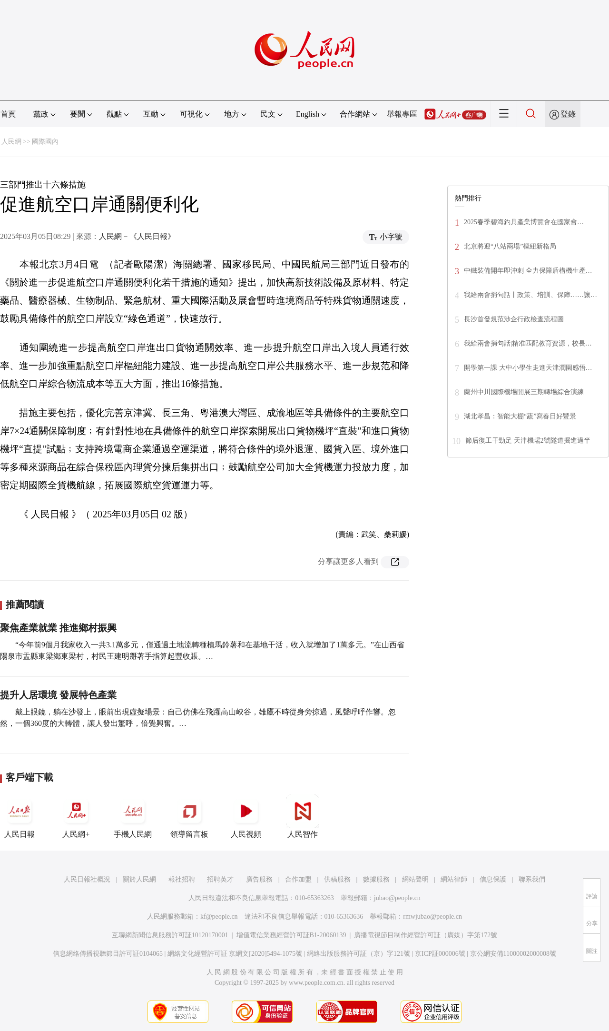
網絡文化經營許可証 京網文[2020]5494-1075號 (235, 953)
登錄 (568, 114)
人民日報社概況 (87, 879)
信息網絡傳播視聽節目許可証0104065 (108, 953)
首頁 (8, 114)
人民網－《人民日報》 (137, 236)
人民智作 (302, 816)
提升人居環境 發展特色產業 (58, 695)
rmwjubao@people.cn (432, 916)
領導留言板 (189, 816)
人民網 (11, 141)
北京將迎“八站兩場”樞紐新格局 (510, 246)
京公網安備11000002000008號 (513, 953)
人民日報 (19, 816)
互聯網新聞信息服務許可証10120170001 (170, 935)
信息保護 (493, 879)
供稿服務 (337, 879)
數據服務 (376, 879)
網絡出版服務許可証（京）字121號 (358, 953)
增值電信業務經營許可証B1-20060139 (291, 935)
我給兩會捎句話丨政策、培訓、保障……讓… (530, 294)
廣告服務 (259, 879)
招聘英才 (220, 879)
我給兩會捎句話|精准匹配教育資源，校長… (528, 343)
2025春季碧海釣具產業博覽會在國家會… (524, 222)
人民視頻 (246, 816)
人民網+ (76, 816)
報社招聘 (181, 879)
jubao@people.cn (397, 898)
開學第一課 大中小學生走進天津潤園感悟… (528, 367)
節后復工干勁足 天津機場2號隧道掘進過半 (527, 440)
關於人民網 (139, 879)
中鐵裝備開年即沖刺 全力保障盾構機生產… (528, 270)
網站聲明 (415, 879)
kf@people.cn (219, 916)
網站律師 (454, 879)
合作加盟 (298, 879)
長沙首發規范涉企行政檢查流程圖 (514, 319)
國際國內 (45, 141)
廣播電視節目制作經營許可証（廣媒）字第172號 (425, 935)
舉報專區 (402, 114)
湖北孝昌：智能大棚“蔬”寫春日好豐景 (520, 416)
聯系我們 (532, 879)
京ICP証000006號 (440, 953)
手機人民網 (133, 816)
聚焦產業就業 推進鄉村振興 (58, 628)
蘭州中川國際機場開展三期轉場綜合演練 (524, 392)
